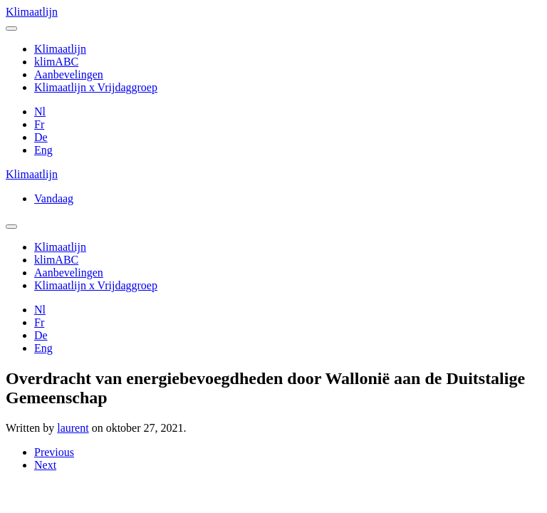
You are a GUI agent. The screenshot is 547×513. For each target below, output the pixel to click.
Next (45, 465)
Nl (40, 111)
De (41, 137)
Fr (39, 124)
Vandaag (53, 198)
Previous (54, 452)
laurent (72, 428)
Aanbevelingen (68, 74)
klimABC (56, 62)
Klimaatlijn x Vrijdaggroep (95, 87)
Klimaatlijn (32, 12)
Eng (43, 150)
